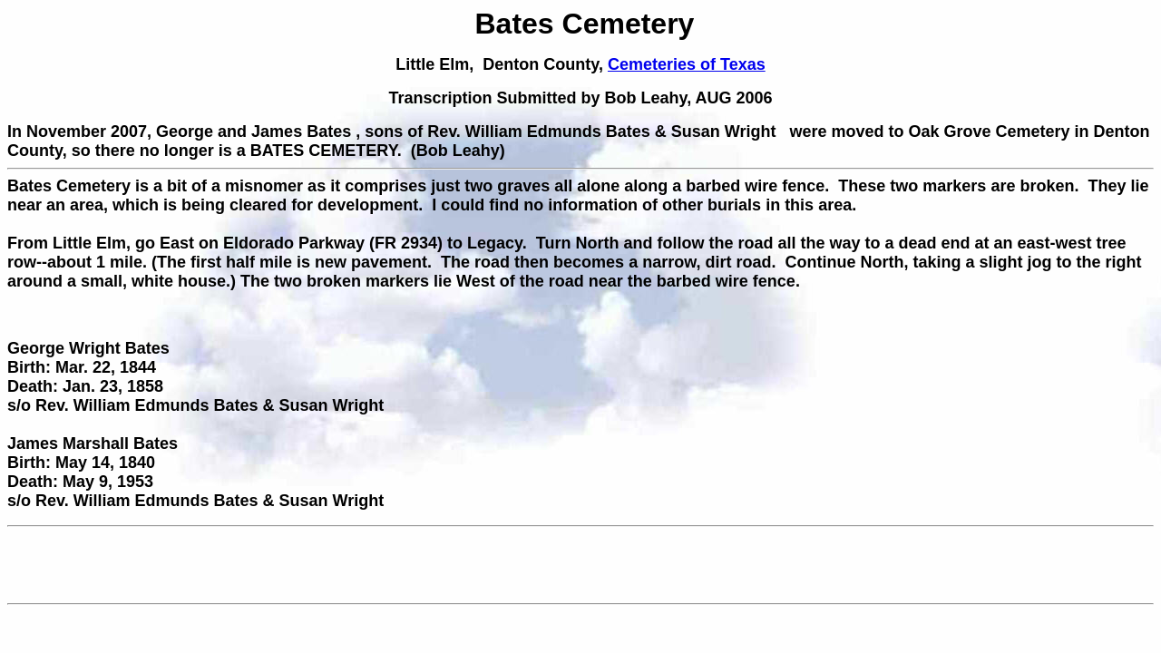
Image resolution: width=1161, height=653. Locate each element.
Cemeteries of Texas (687, 64)
